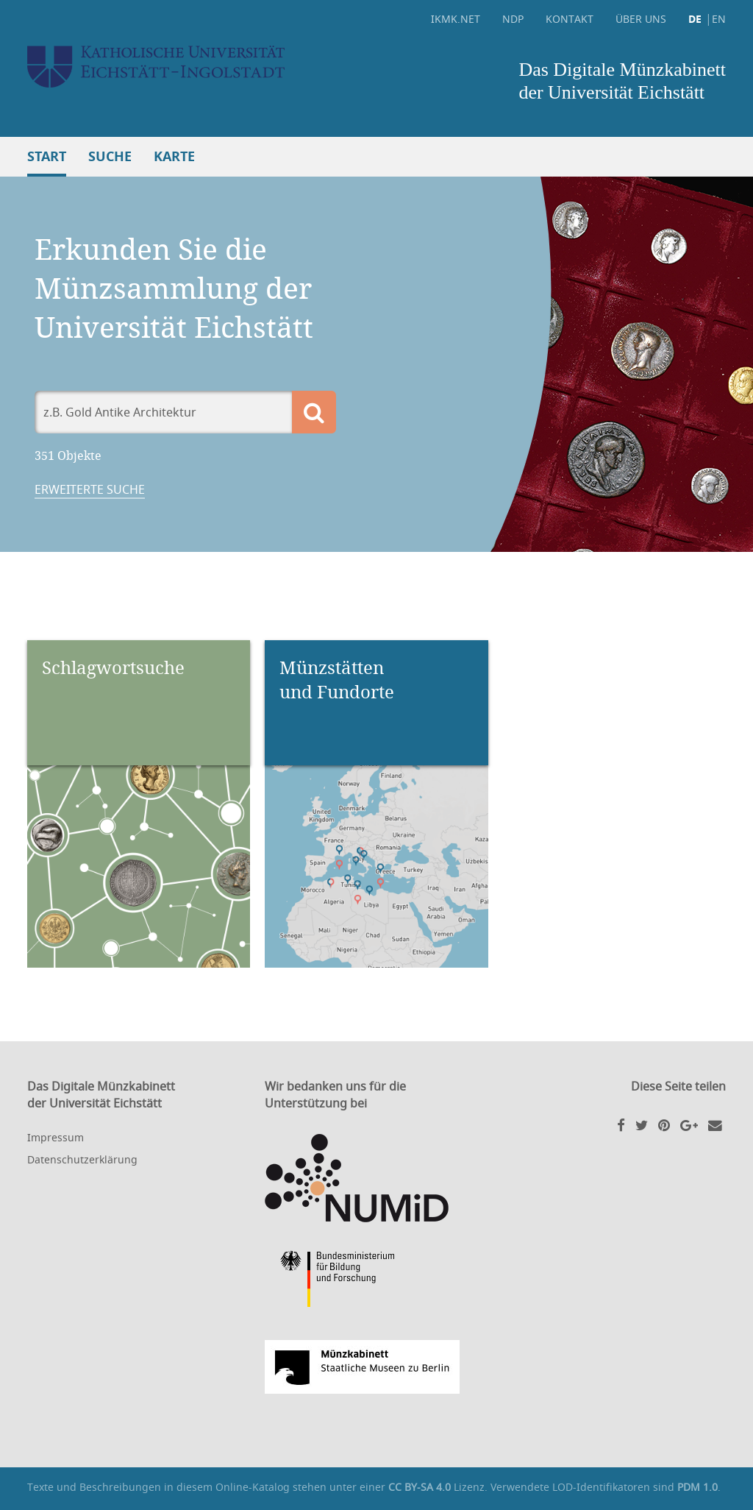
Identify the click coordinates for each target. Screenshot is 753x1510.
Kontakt (569, 19)
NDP (513, 19)
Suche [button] (110, 156)
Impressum (55, 1137)
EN (719, 19)
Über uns (640, 19)
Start (46, 156)
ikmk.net (455, 19)
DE (695, 19)
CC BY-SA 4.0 (419, 1487)
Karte (174, 156)
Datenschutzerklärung (82, 1159)
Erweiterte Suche (90, 489)
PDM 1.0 (697, 1487)
